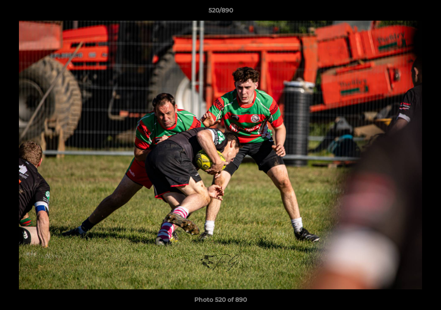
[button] (425, 12)
